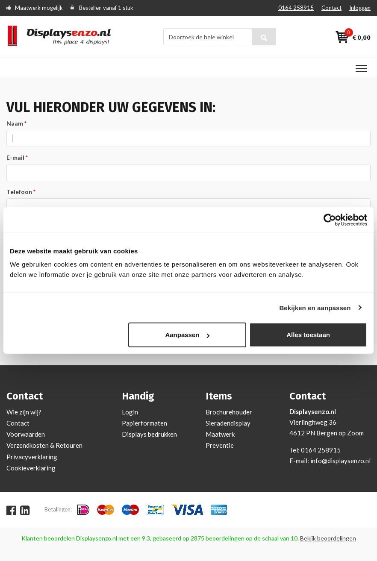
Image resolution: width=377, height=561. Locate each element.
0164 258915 (296, 7)
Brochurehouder (229, 412)
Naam (14, 123)
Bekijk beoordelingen (328, 538)
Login (130, 412)
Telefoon (19, 191)
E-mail (15, 157)
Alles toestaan (308, 334)
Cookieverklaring (31, 468)
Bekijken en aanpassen (314, 307)
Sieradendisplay (228, 423)
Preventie (220, 445)
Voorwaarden (25, 434)
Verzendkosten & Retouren (44, 445)
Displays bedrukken (149, 434)
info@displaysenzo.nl (340, 460)
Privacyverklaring (31, 457)
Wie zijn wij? (23, 412)
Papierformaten (144, 423)
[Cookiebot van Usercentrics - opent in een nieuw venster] (329, 219)
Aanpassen (187, 334)
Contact (331, 7)
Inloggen (360, 7)
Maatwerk (220, 434)
